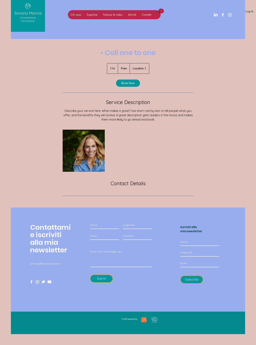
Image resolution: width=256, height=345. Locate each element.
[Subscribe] (191, 279)
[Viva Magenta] (161, 11)
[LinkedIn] (215, 15)
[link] (128, 83)
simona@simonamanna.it (45, 263)
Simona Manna (28, 13)
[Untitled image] (84, 151)
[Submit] (101, 279)
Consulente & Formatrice (28, 19)
